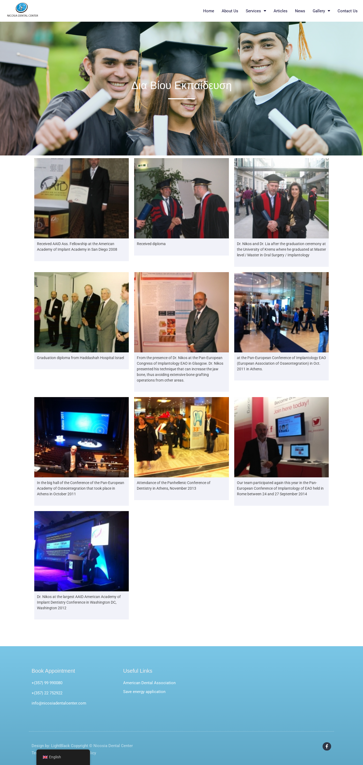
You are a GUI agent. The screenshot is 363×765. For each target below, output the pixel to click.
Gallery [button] (321, 11)
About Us (230, 11)
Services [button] (256, 11)
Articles (281, 11)
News (300, 11)
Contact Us (348, 11)
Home (208, 11)
